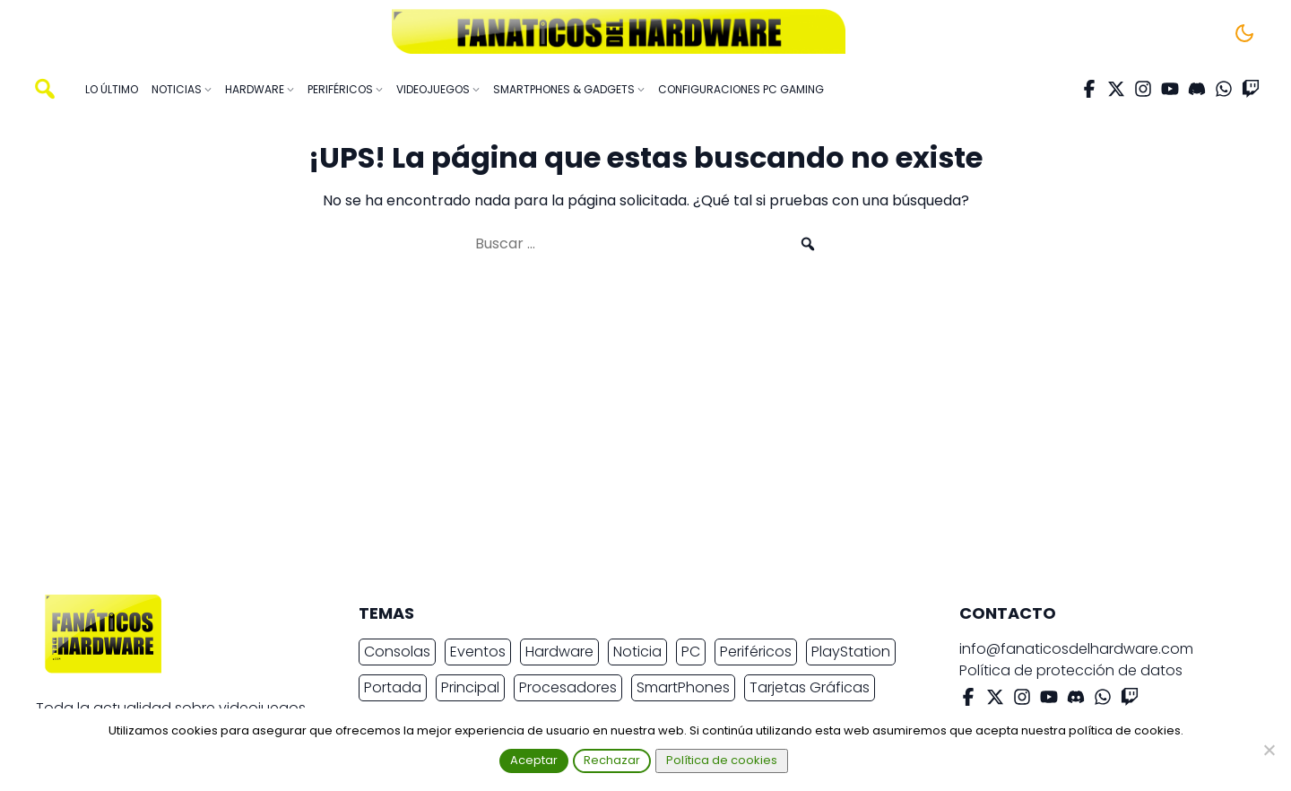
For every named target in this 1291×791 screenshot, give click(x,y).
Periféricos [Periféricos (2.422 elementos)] (756, 651)
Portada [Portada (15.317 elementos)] (392, 687)
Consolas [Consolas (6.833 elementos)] (397, 651)
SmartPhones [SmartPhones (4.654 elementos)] (683, 687)
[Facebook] (1089, 89)
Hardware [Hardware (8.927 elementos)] (559, 651)
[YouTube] (1170, 89)
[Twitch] (1251, 89)
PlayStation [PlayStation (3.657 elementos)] (850, 651)
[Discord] (1197, 89)
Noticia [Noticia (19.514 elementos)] (637, 651)
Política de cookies (721, 760)
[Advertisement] (631, 432)
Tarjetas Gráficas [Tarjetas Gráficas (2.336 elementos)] (809, 687)
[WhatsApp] (1224, 89)
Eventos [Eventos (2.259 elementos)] (478, 651)
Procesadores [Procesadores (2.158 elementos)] (568, 687)
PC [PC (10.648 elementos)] (690, 651)
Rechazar (612, 760)
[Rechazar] (1269, 750)
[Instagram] (1143, 89)
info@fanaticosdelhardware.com (1076, 649)
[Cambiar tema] (1244, 33)
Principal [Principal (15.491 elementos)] (470, 687)
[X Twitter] (1116, 89)
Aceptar (534, 760)
